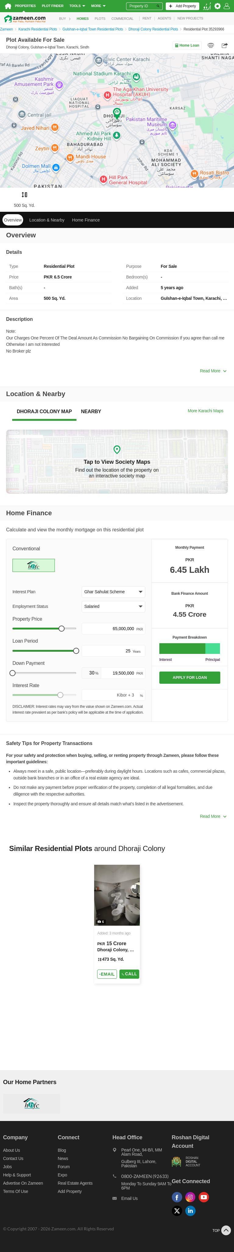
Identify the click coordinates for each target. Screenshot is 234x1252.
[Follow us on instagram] (192, 1202)
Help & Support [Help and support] (17, 1174)
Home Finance (86, 220)
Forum (64, 1166)
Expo (62, 1174)
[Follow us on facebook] (178, 1202)
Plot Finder (52, 6)
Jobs (7, 1166)
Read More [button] (213, 370)
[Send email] (107, 974)
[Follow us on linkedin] (192, 1216)
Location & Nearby (46, 220)
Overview (13, 220)
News (63, 1158)
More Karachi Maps (205, 410)
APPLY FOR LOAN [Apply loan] (190, 677)
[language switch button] (206, 6)
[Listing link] (117, 924)
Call (129, 973)
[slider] (61, 629)
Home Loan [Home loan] (187, 45)
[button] (113, 592)
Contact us (13, 1158)
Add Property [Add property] (70, 1191)
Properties (25, 6)
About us (11, 1150)
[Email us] (142, 1200)
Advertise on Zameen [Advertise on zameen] (23, 1183)
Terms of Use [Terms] (15, 1191)
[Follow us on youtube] (205, 1202)
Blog (62, 1150)
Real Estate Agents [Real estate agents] (75, 1183)
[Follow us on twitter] (178, 1216)
